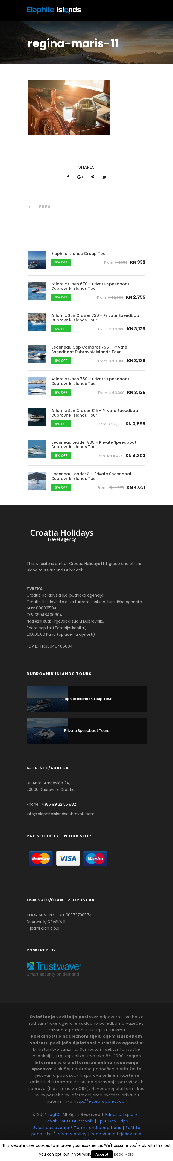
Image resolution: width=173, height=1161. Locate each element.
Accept (102, 1154)
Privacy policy (72, 1134)
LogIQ (54, 1114)
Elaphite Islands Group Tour (79, 253)
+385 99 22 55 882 (59, 804)
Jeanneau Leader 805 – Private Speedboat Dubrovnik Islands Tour (93, 445)
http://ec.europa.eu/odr (100, 1101)
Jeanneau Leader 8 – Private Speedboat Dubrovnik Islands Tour (91, 476)
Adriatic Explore (121, 1114)
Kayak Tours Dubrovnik (69, 1121)
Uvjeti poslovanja (52, 1127)
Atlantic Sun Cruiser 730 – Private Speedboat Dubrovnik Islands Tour (96, 318)
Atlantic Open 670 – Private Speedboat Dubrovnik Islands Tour (90, 286)
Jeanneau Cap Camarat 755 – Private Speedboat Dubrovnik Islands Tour (89, 349)
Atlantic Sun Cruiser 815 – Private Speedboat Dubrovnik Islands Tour (95, 413)
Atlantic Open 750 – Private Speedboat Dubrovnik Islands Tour (90, 381)
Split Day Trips (113, 1121)
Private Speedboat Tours (86, 730)
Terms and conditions (97, 1127)
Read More (124, 1154)
